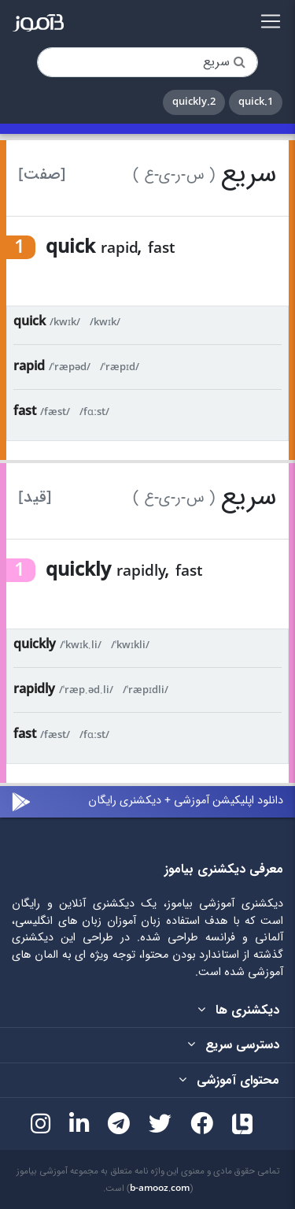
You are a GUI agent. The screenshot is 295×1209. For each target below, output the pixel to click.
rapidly (34, 689)
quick (29, 322)
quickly (34, 645)
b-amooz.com (160, 1188)
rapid (29, 366)
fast (24, 411)
